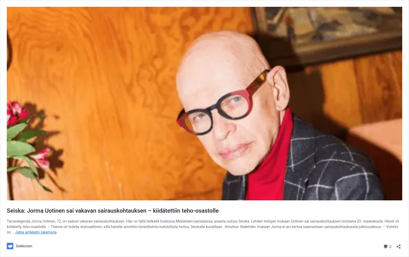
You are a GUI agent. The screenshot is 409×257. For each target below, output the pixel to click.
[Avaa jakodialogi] (398, 245)
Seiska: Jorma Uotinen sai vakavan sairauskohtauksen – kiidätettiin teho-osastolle (113, 210)
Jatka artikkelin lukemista (36, 232)
